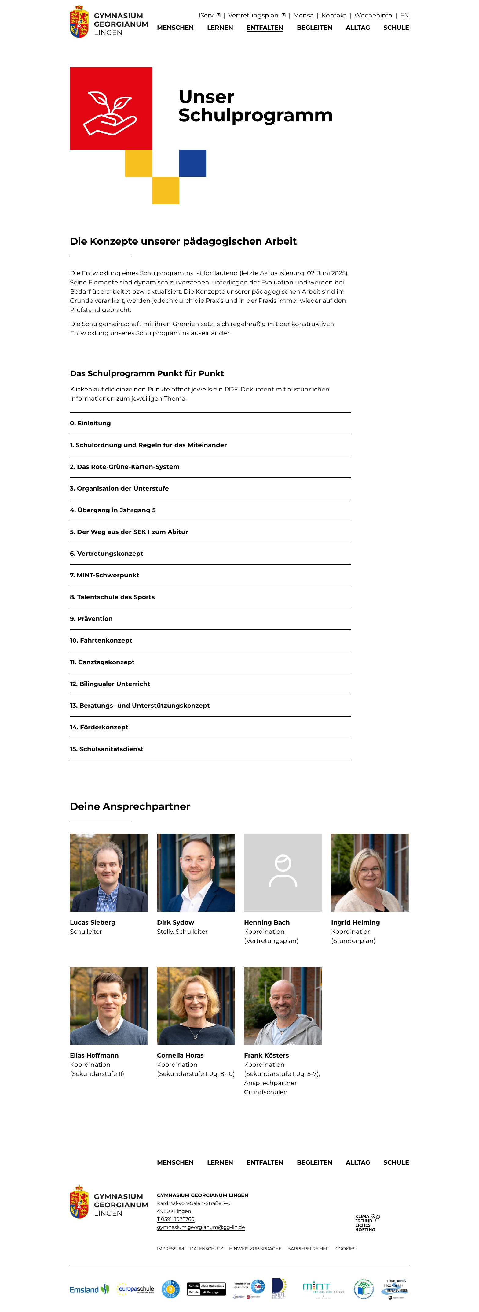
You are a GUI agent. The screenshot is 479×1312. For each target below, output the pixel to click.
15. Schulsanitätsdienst (107, 749)
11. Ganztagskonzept (102, 662)
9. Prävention (91, 618)
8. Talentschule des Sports (112, 597)
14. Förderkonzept (99, 727)
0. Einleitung (90, 423)
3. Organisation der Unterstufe (119, 488)
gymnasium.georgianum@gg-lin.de (201, 1227)
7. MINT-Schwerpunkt (104, 575)
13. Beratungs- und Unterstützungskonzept (140, 705)
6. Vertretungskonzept (106, 553)
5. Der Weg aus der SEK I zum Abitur (129, 532)
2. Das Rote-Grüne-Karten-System (125, 466)
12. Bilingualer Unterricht (110, 684)
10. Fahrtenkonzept (101, 640)
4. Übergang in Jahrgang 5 (113, 510)
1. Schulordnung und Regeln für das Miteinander (148, 445)
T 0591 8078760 (176, 1219)
